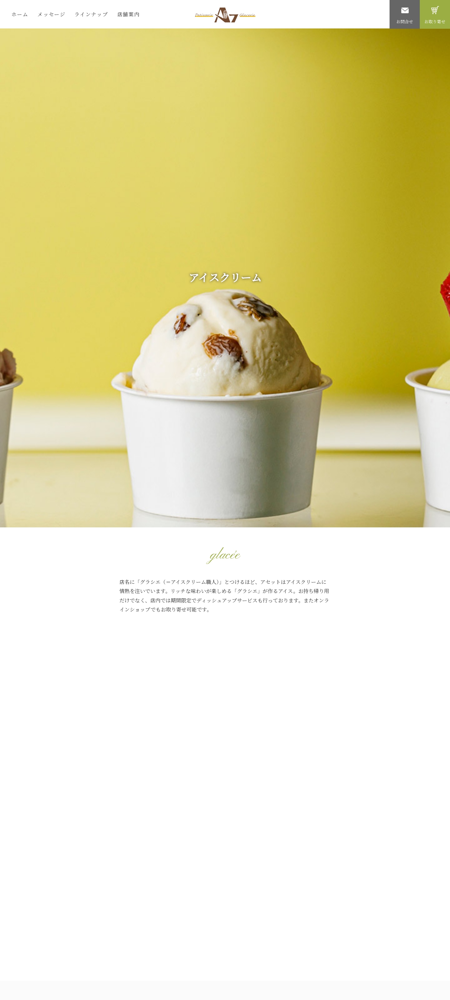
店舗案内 (128, 14)
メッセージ (51, 14)
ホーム (19, 14)
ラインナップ (91, 14)
